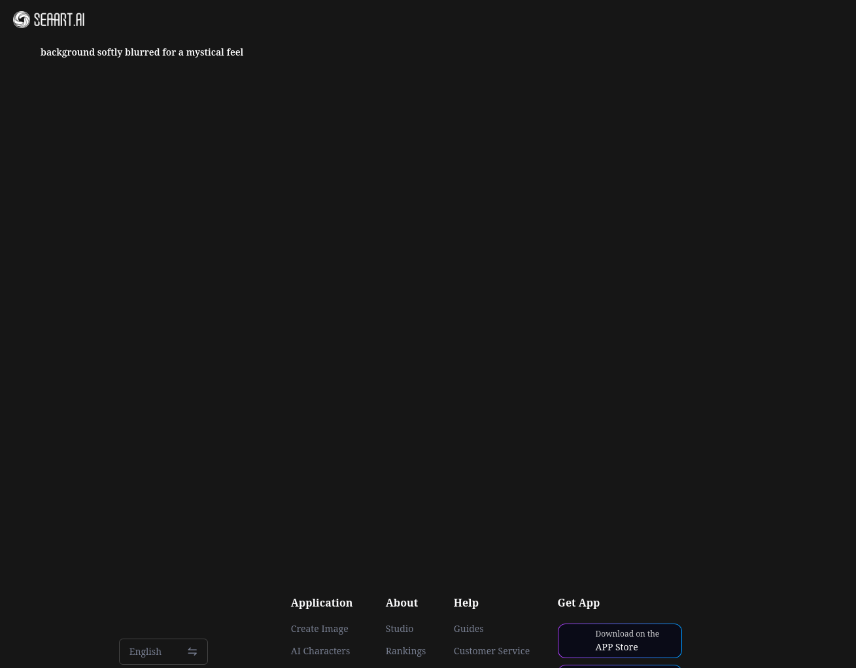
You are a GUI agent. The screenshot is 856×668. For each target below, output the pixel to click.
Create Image (320, 629)
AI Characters (320, 651)
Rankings (406, 651)
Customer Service (492, 651)
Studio (400, 629)
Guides (469, 629)
